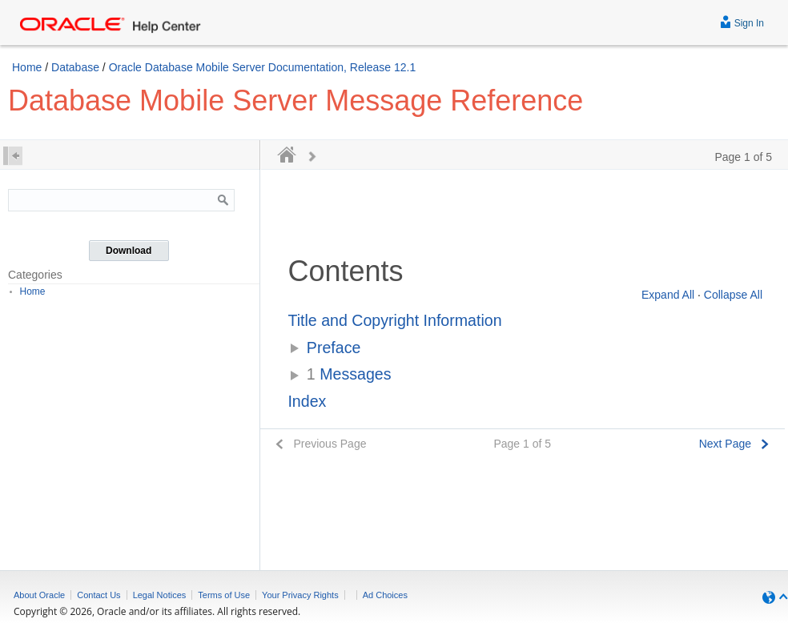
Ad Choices (385, 595)
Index (306, 401)
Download (128, 250)
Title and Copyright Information (394, 320)
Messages (349, 374)
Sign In (742, 21)
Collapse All (733, 294)
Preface (334, 347)
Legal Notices (160, 595)
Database (75, 67)
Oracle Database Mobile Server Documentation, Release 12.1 (262, 67)
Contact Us (98, 595)
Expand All (667, 294)
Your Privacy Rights (300, 595)
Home (27, 67)
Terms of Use (224, 595)
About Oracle (39, 595)
